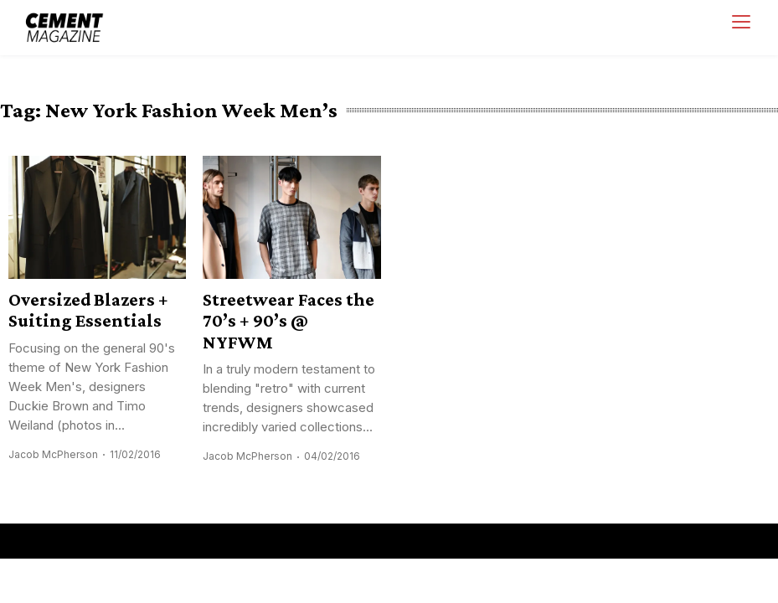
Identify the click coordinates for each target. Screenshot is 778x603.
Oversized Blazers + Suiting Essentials (88, 310)
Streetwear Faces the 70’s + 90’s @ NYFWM (288, 321)
